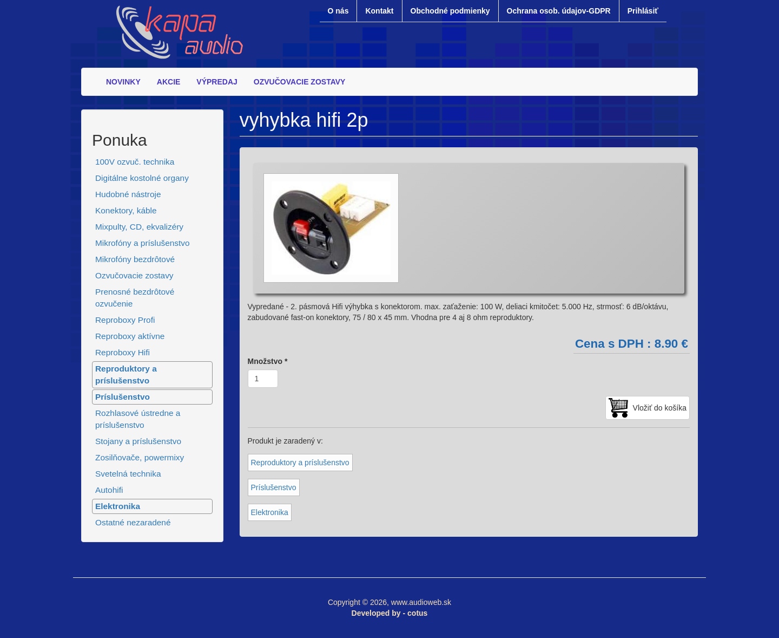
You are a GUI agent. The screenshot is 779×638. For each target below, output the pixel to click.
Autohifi (109, 489)
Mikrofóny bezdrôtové (135, 259)
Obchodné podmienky (450, 10)
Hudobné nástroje (128, 194)
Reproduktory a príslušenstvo (126, 374)
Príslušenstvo (122, 396)
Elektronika (117, 506)
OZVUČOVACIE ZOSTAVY (300, 81)
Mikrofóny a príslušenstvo (142, 243)
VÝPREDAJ (216, 81)
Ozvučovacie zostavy (134, 275)
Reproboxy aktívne (129, 336)
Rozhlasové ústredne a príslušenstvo (137, 418)
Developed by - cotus (390, 613)
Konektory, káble (126, 210)
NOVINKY (123, 81)
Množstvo (268, 361)
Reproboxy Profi (125, 319)
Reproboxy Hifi (122, 352)
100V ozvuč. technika (134, 161)
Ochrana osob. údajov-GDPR (559, 10)
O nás (338, 10)
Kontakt (379, 10)
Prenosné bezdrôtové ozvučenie (134, 297)
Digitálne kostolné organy (142, 178)
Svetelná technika (128, 473)
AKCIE (169, 81)
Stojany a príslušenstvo (138, 441)
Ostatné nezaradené (132, 522)
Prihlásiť (643, 10)
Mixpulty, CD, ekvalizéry (139, 226)
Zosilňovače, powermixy (139, 457)
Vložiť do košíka (659, 407)
